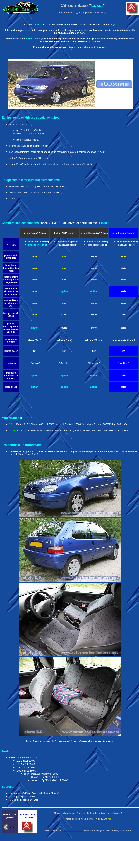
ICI (109, 818)
